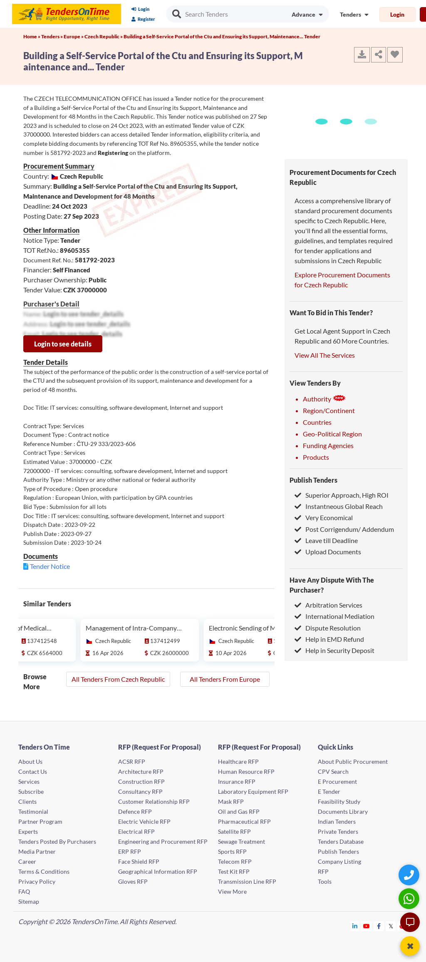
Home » (32, 36)
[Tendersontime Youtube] (366, 926)
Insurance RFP (236, 781)
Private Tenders (338, 831)
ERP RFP (129, 851)
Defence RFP (135, 811)
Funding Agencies (328, 445)
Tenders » (52, 36)
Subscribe (31, 791)
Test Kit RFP (234, 871)
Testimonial (33, 811)
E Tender (329, 791)
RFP (323, 871)
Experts (28, 831)
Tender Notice (50, 566)
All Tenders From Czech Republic (118, 679)
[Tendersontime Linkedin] (355, 926)
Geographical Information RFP (157, 871)
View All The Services (325, 355)
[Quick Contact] (410, 875)
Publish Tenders (313, 480)
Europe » (74, 36)
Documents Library (343, 811)
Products (316, 457)
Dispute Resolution (328, 628)
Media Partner (37, 851)
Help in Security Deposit (334, 650)
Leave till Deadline (326, 540)
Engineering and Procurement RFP (163, 841)
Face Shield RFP (138, 861)
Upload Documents (328, 552)
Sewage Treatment (241, 841)
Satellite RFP (234, 831)
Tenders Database (341, 841)
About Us (30, 761)
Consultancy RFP (140, 791)
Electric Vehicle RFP (144, 821)
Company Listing (339, 861)
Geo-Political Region (332, 434)
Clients (27, 801)
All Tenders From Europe (225, 679)
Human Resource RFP (246, 771)
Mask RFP (231, 801)
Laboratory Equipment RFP (253, 791)
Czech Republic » (104, 36)
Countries (317, 422)
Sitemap (28, 901)
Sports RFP (232, 851)
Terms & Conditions (43, 871)
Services (29, 781)
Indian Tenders (337, 821)
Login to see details (63, 344)
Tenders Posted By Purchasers (57, 841)
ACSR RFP (131, 761)
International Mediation (334, 616)
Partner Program (40, 821)
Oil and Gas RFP (239, 811)
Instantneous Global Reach (339, 506)
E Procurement (337, 781)
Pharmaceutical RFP (244, 821)
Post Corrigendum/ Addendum (344, 529)
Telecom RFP (235, 861)
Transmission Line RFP (247, 881)
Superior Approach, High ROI (342, 495)
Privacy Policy (36, 881)
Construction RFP (141, 781)
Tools (325, 881)
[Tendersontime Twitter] (391, 926)
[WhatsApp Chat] (410, 898)
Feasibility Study (339, 801)
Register (143, 19)
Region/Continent (329, 410)
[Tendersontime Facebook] (379, 926)
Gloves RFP (133, 881)
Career (27, 861)
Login (140, 9)
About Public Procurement (353, 761)
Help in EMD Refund (329, 639)
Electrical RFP (136, 831)
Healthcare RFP (238, 761)
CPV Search (333, 771)
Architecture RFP (140, 771)
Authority (324, 399)
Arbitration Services (328, 605)
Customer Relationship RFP (154, 801)
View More (232, 891)
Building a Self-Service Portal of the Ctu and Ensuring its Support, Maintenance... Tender (222, 36)
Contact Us (32, 771)
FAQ (24, 891)
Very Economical (324, 517)
